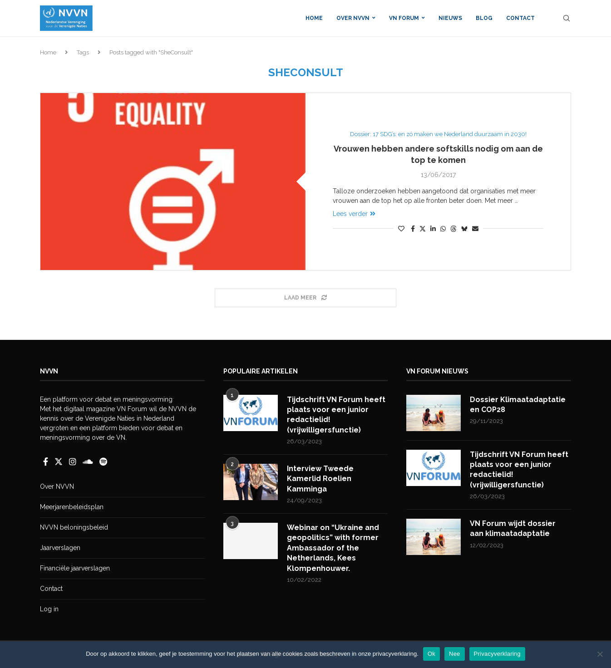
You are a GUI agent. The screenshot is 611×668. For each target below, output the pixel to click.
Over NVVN (353, 18)
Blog (484, 18)
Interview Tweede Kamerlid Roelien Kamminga (320, 478)
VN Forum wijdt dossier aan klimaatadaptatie (513, 528)
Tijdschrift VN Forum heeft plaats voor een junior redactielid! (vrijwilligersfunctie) (336, 414)
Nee (454, 653)
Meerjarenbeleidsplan (71, 507)
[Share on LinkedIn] (433, 228)
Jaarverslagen (60, 547)
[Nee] (599, 653)
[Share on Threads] (453, 228)
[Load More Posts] (305, 298)
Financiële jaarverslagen (75, 568)
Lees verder (354, 213)
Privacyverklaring (497, 653)
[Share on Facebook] (413, 228)
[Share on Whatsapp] (443, 228)
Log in (49, 609)
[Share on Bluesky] (464, 228)
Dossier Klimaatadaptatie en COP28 (518, 404)
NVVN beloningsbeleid (74, 527)
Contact (520, 18)
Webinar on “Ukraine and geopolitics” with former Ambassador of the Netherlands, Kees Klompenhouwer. (333, 548)
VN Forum (404, 18)
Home (314, 18)
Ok (431, 653)
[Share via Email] (475, 228)
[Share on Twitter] (422, 228)
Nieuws (450, 18)
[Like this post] (401, 228)
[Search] (566, 18)
